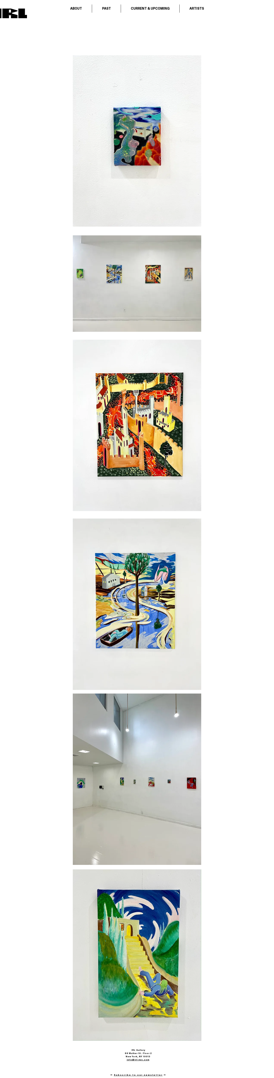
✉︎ (112, 1075)
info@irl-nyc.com (138, 1059)
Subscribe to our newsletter (138, 1075)
